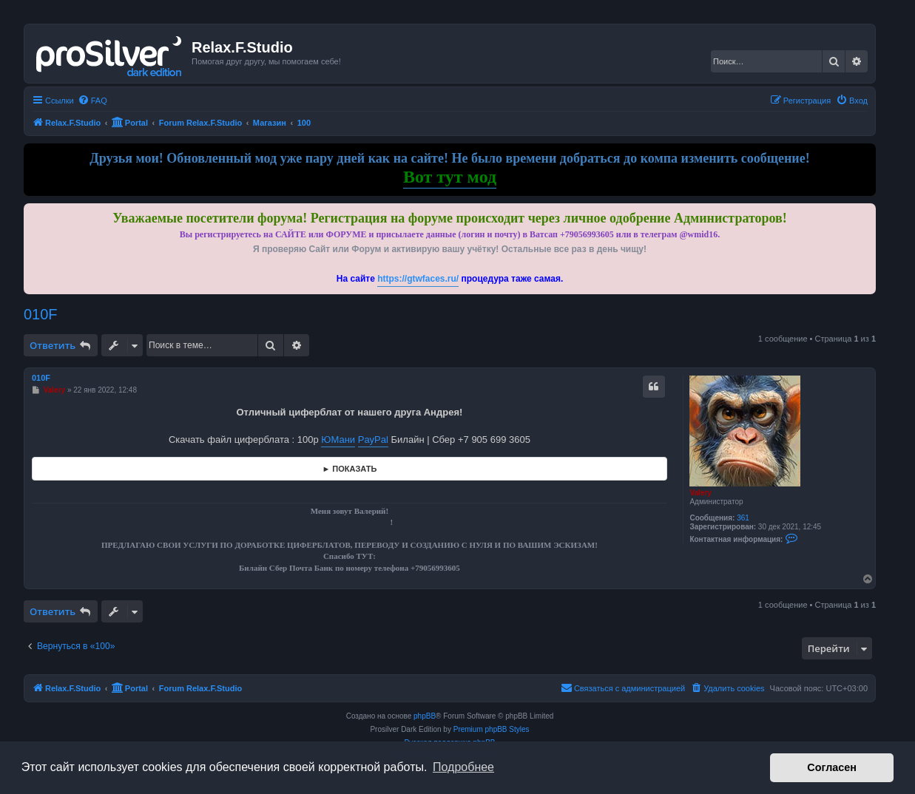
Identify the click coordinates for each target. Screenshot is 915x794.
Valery (700, 493)
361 (743, 518)
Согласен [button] (832, 767)
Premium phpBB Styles (491, 729)
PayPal (373, 439)
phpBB (424, 716)
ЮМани (338, 439)
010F (41, 314)
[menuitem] (92, 100)
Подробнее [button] (463, 767)
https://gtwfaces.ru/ (418, 279)
